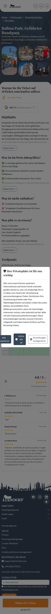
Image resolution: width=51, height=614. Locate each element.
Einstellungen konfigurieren (38, 339)
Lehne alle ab (19, 339)
